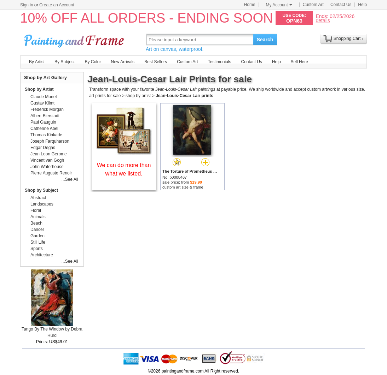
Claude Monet (43, 96)
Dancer (37, 229)
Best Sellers (155, 61)
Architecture (41, 254)
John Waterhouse (47, 166)
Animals (38, 216)
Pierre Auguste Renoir (51, 173)
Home (249, 4)
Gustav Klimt (42, 103)
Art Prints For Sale (75, 39)
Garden (37, 235)
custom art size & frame (182, 187)
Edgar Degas (42, 147)
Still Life (37, 242)
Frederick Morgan (47, 109)
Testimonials (219, 61)
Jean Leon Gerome (48, 153)
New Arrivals (122, 61)
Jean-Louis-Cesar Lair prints (184, 95)
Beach (36, 223)
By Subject (64, 61)
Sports (36, 248)
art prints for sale (105, 95)
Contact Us (340, 4)
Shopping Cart (347, 38)
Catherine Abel (44, 128)
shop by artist (138, 95)
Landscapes (41, 204)
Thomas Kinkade (46, 134)
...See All (70, 179)
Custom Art (313, 4)
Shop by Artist (39, 89)
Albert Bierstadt (44, 115)
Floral (35, 210)
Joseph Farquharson (49, 141)
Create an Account (56, 4)
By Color (93, 61)
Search (265, 39)
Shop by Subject (41, 190)
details (323, 20)
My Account (279, 4)
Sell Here (299, 61)
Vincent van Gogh (47, 160)
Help (362, 4)
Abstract (38, 197)
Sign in (26, 4)
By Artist (37, 61)
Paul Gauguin (43, 122)
